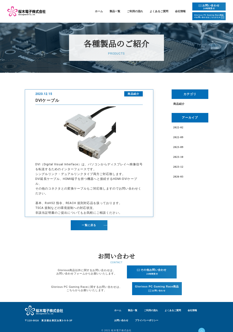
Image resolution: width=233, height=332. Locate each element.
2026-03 (179, 176)
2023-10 (179, 156)
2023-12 (179, 166)
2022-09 (179, 137)
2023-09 (179, 147)
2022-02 (179, 127)
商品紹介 (179, 103)
